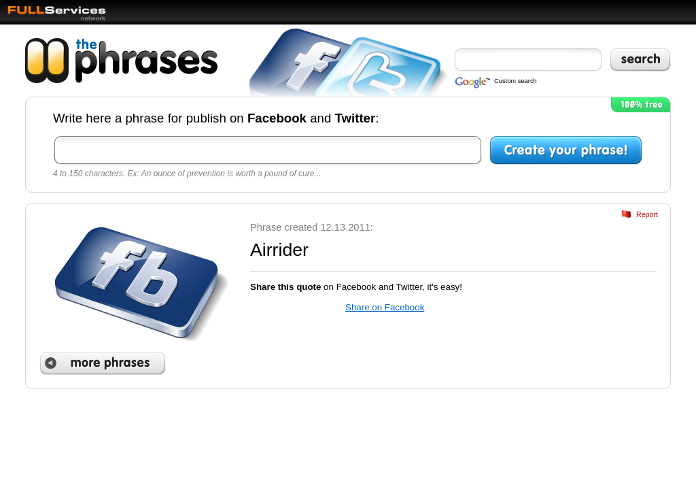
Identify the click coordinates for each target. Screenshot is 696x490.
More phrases (102, 363)
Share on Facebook (384, 307)
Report (647, 214)
